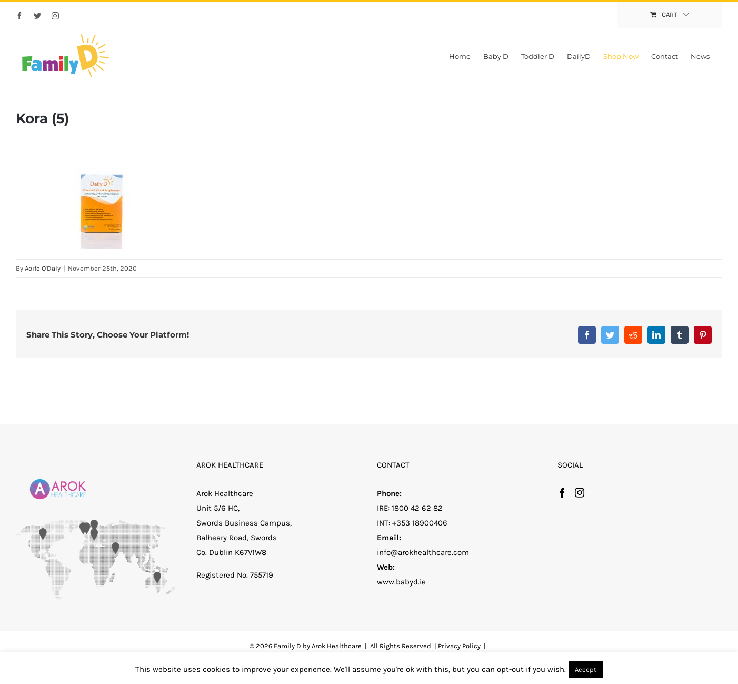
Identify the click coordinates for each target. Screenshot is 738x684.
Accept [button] (585, 669)
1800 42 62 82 (417, 508)
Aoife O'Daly (43, 268)
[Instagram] (579, 492)
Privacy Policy (459, 646)
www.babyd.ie (401, 582)
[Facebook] (562, 492)
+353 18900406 (419, 523)
